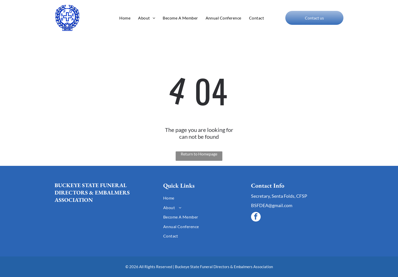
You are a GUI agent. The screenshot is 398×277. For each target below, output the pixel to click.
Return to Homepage (199, 153)
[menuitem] (124, 18)
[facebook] (256, 217)
